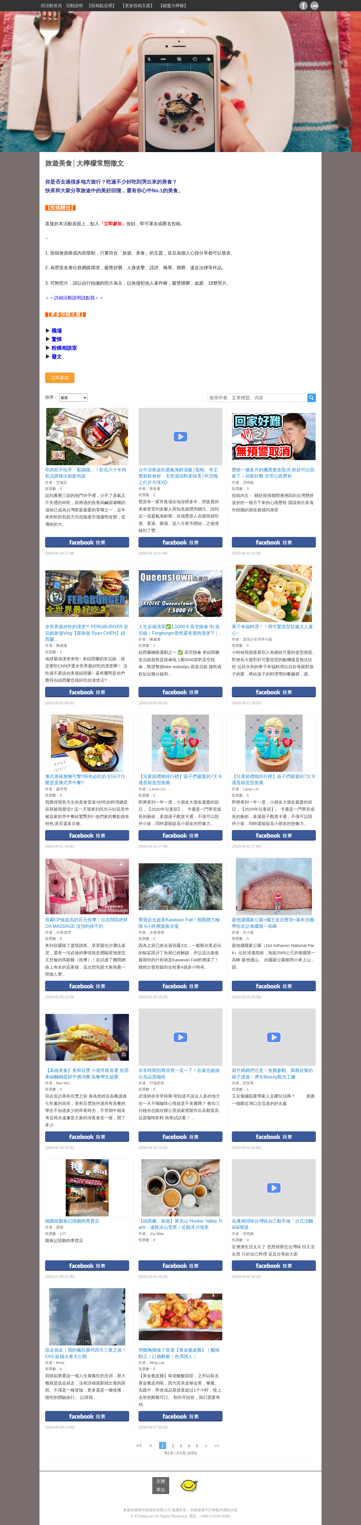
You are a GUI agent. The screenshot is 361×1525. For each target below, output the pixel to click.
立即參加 (60, 377)
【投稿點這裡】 (101, 5)
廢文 (57, 357)
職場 (57, 331)
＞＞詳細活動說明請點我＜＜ (74, 297)
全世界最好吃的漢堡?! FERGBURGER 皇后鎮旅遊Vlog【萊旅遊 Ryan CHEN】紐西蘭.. (86, 633)
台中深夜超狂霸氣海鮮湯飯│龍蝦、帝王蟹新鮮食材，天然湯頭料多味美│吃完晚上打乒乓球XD (178, 476)
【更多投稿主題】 (138, 5)
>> (216, 1445)
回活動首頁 (51, 5)
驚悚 (57, 339)
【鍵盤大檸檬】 (173, 5)
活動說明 (74, 5)
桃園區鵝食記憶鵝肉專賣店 (72, 1221)
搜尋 (311, 398)
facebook (87, 542)
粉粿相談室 (64, 348)
